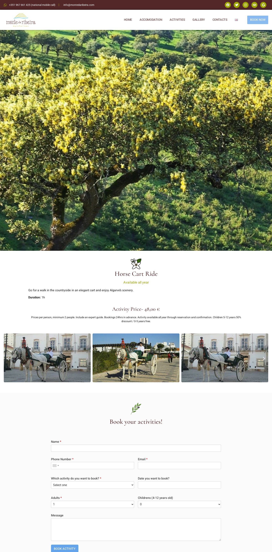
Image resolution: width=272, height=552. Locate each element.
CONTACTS (219, 20)
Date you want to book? (153, 479)
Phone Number (62, 459)
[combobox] (55, 465)
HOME (128, 20)
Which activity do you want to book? (76, 479)
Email (143, 459)
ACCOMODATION (150, 20)
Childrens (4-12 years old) (155, 498)
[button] (8, 358)
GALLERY (198, 20)
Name (56, 442)
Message (57, 516)
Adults (56, 498)
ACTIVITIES (177, 20)
